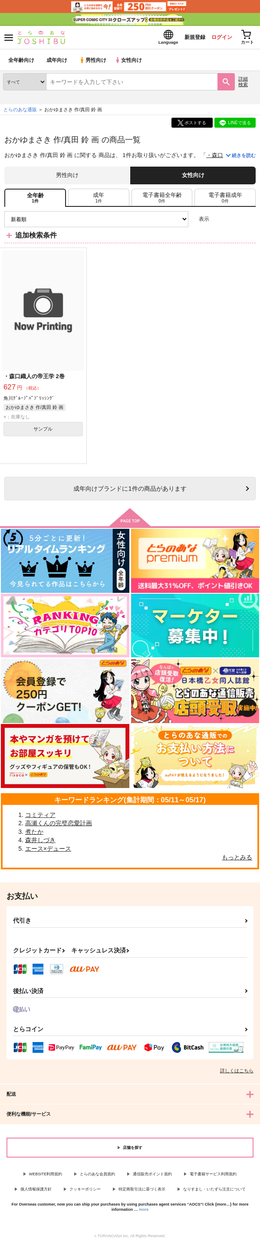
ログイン (217, 38)
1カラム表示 (249, 221)
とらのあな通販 (20, 112)
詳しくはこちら (236, 1073)
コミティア (40, 817)
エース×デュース (48, 851)
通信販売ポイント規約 (152, 1176)
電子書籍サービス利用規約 (213, 1176)
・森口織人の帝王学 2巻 (34, 378)
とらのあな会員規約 (97, 1176)
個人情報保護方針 (36, 1192)
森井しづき (40, 842)
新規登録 (187, 38)
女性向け (130, 62)
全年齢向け (21, 62)
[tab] (98, 200)
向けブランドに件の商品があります (129, 490)
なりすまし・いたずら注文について (214, 1192)
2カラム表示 (234, 221)
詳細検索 (243, 84)
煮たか (34, 833)
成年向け (57, 62)
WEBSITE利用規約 (46, 1176)
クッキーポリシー (85, 1192)
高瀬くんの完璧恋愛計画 (58, 825)
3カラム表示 (219, 221)
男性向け (93, 62)
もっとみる (237, 859)
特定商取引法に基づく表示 (141, 1192)
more (143, 1212)
